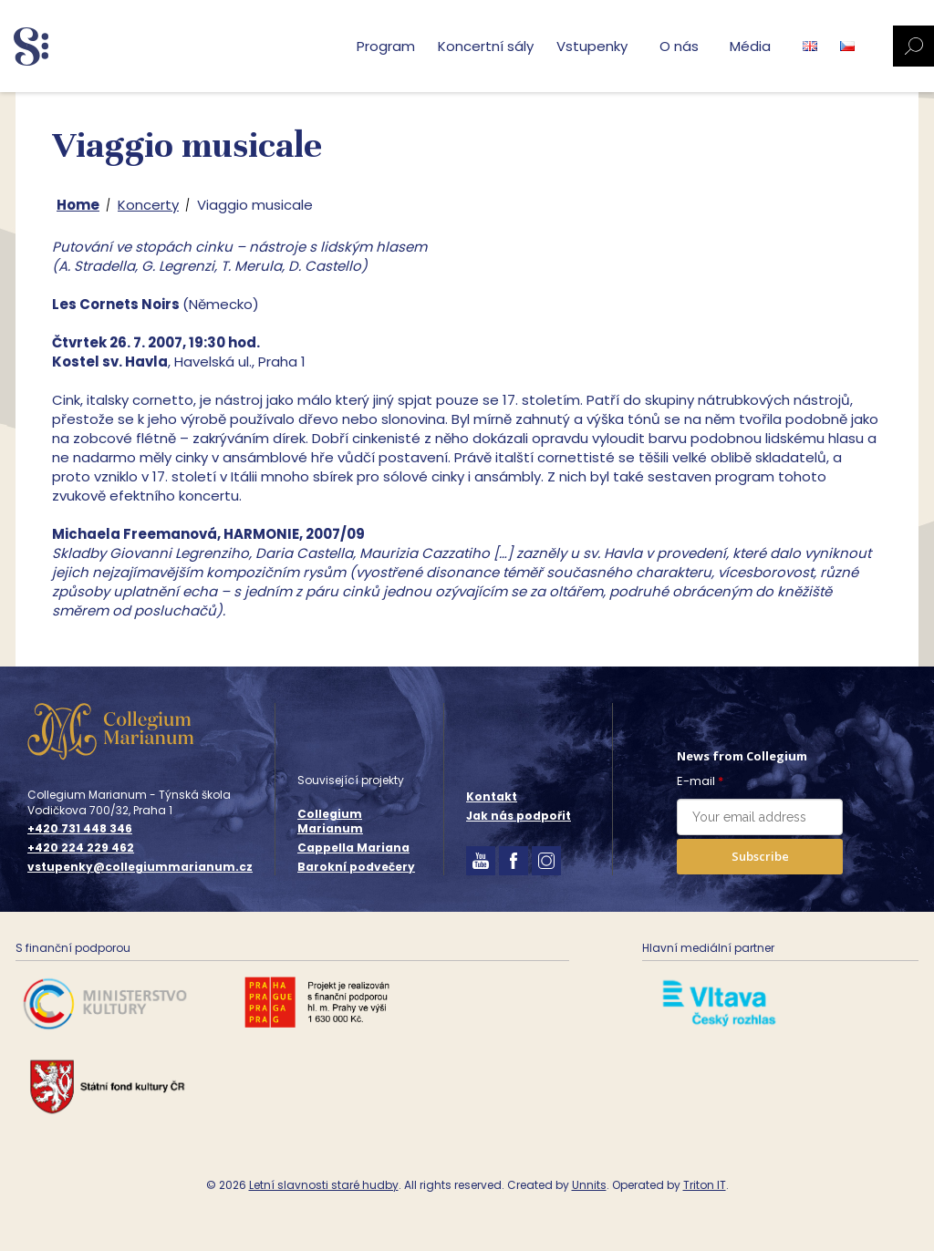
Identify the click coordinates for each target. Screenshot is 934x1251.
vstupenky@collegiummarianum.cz (140, 867)
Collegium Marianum (330, 821)
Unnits (589, 1185)
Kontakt (491, 796)
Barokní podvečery (356, 866)
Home (78, 204)
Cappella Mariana (353, 847)
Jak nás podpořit (518, 815)
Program (386, 46)
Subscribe (760, 856)
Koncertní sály (486, 46)
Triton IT (704, 1185)
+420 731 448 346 (79, 829)
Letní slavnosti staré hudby (324, 1185)
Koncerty (148, 204)
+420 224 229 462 (80, 848)
